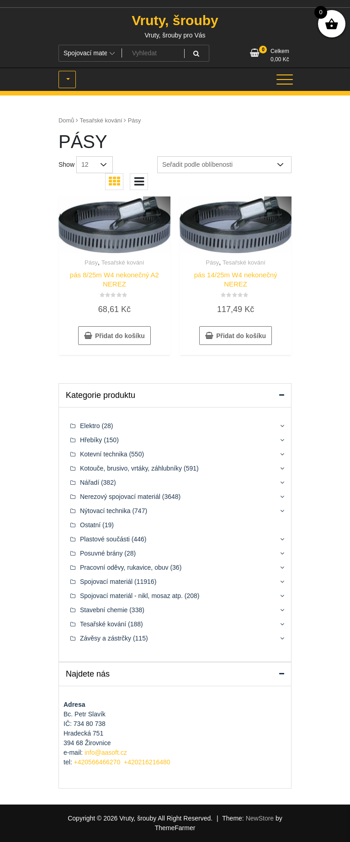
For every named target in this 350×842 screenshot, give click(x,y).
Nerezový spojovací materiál (120, 496)
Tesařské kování (101, 120)
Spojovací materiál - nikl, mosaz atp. (131, 595)
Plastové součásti (105, 539)
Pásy (91, 262)
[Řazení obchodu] (224, 164)
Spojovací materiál (106, 581)
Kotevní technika (103, 454)
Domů (66, 120)
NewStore (260, 818)
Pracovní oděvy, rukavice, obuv (124, 567)
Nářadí (89, 482)
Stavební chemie (103, 610)
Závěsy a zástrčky (105, 638)
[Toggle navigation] (284, 79)
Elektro (90, 425)
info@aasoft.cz (106, 752)
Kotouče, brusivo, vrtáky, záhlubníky (131, 468)
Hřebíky (91, 440)
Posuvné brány (101, 553)
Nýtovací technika (105, 510)
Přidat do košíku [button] (120, 335)
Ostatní (90, 525)
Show (66, 164)
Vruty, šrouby (175, 20)
